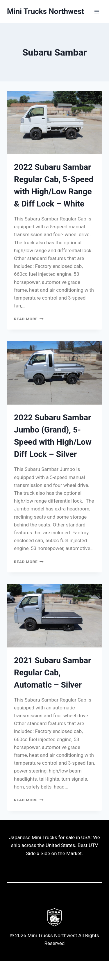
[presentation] (54, 122)
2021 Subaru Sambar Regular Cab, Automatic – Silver (52, 673)
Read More (29, 318)
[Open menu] (96, 11)
